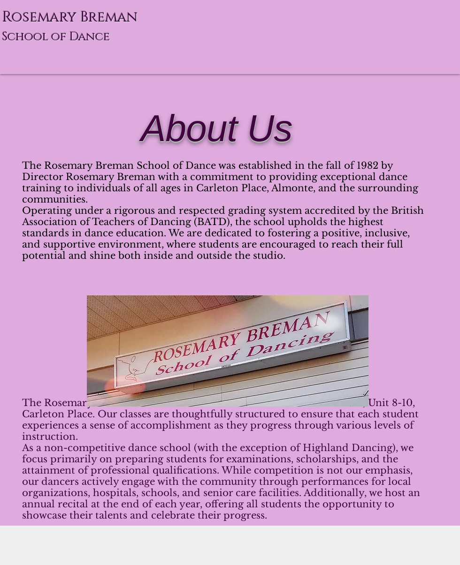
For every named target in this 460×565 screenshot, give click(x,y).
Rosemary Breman (70, 17)
